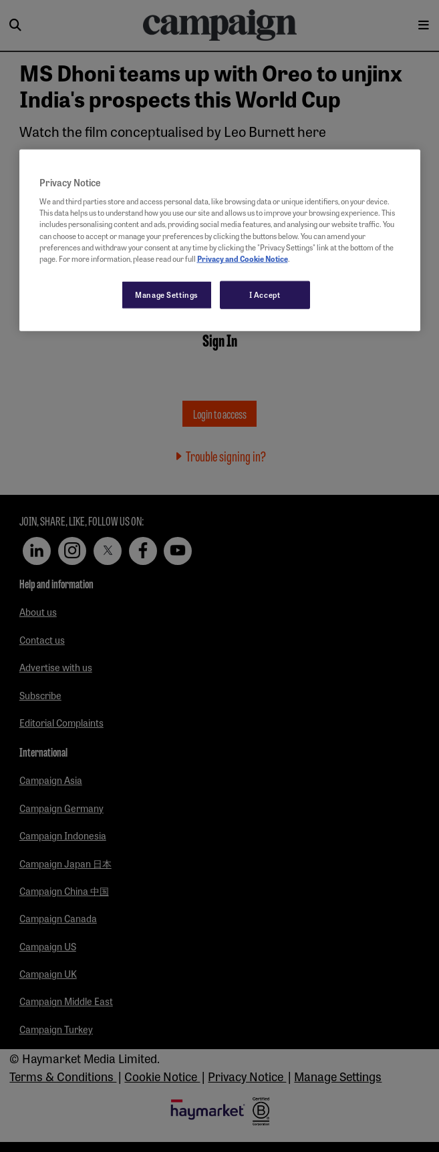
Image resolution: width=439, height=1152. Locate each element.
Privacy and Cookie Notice (242, 257)
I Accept (265, 294)
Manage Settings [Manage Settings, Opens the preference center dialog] (166, 294)
